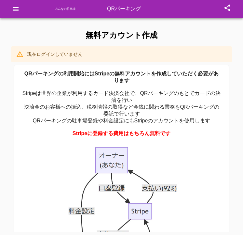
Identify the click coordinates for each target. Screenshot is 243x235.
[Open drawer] (15, 9)
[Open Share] (227, 9)
